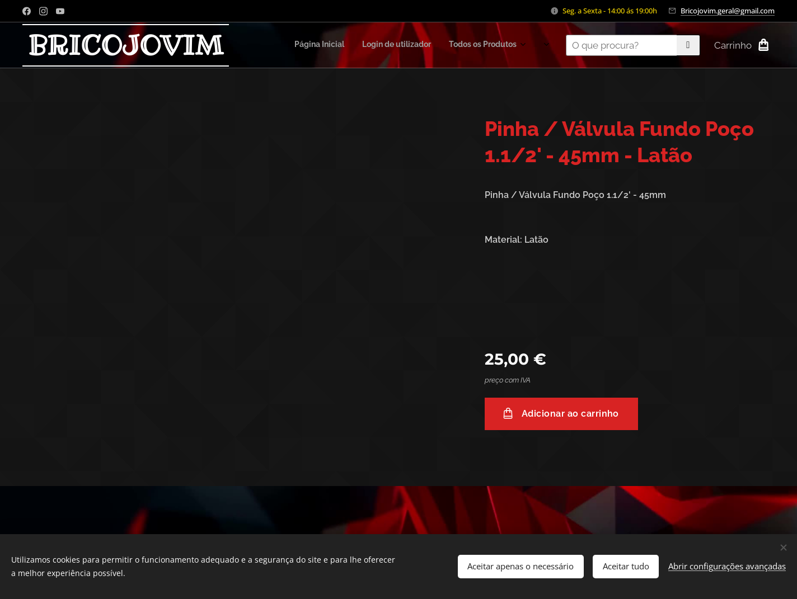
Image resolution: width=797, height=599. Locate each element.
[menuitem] (436, 45)
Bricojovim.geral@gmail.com (728, 11)
